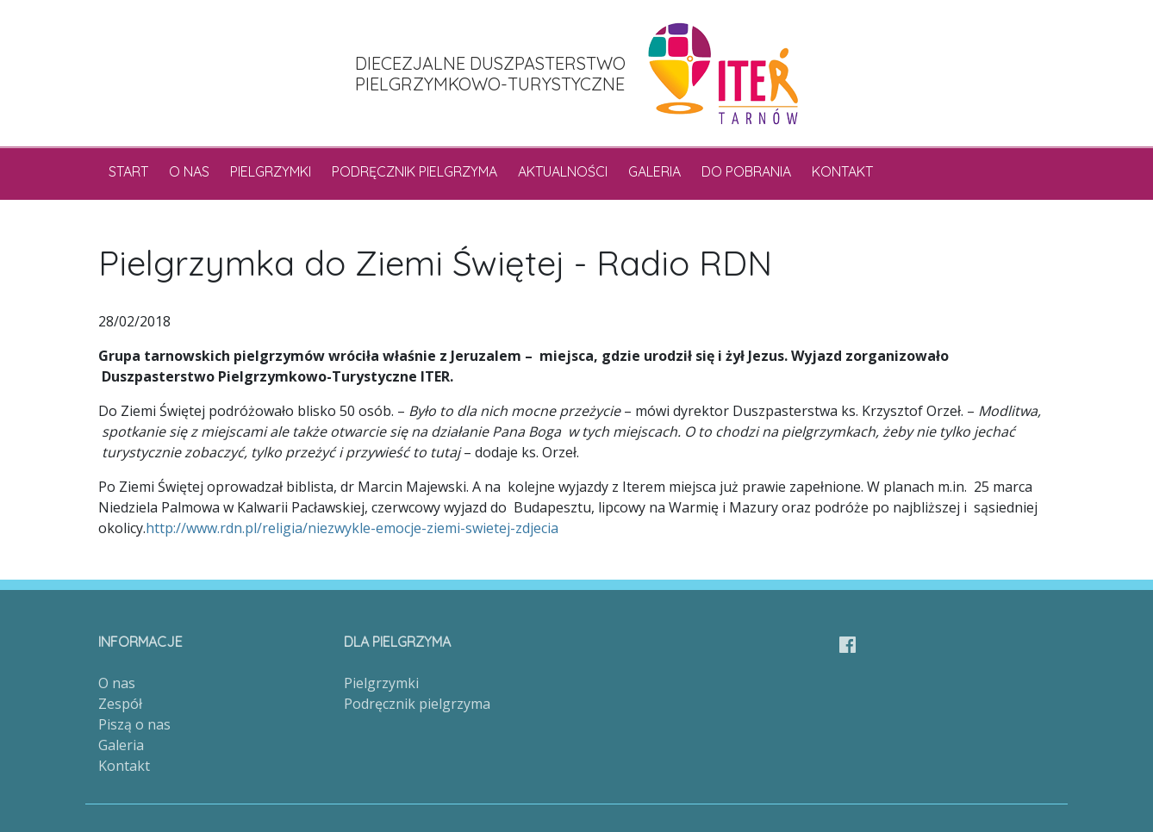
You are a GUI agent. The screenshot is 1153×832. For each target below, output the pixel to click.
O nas (189, 171)
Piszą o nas (134, 724)
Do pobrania (746, 171)
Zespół (120, 703)
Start (128, 171)
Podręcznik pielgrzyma (414, 171)
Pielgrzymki (270, 171)
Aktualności (563, 171)
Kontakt (842, 171)
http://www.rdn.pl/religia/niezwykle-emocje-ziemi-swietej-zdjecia (352, 527)
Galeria (654, 171)
